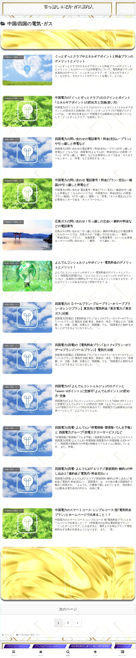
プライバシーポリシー (17, 646)
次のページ (68, 609)
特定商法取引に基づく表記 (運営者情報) (90, 646)
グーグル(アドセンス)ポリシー (50, 646)
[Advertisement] (67, 39)
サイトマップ (123, 646)
